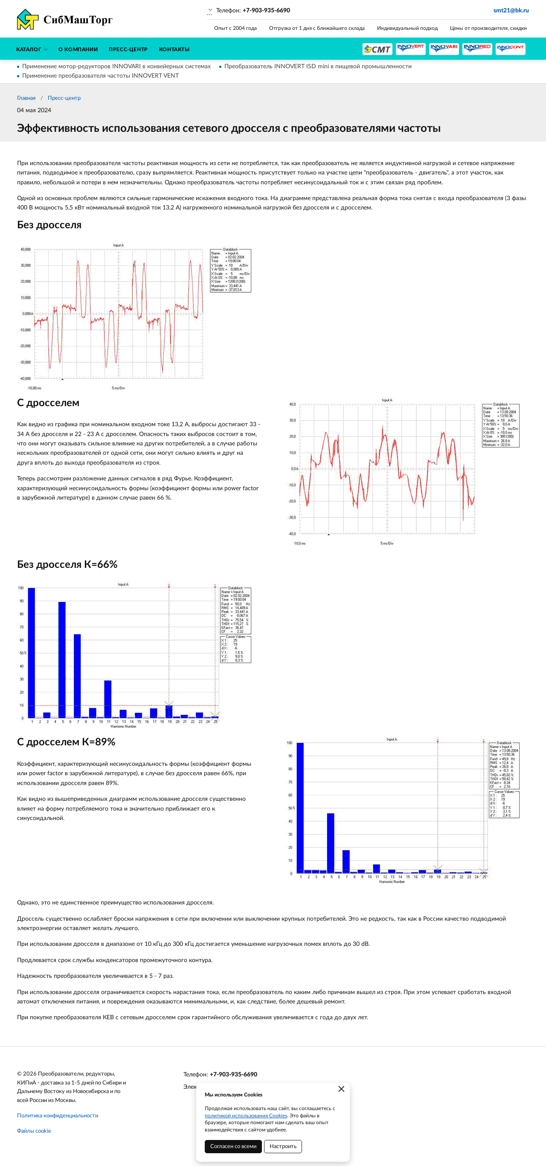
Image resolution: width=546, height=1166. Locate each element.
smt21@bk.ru (511, 11)
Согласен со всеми (233, 1146)
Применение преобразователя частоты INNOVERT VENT (100, 76)
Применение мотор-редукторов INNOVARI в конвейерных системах (116, 67)
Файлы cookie (34, 1131)
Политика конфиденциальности (57, 1116)
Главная (26, 98)
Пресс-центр (64, 98)
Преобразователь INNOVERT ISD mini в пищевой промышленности (318, 67)
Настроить (283, 1146)
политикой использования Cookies (246, 1115)
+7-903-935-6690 (233, 1075)
